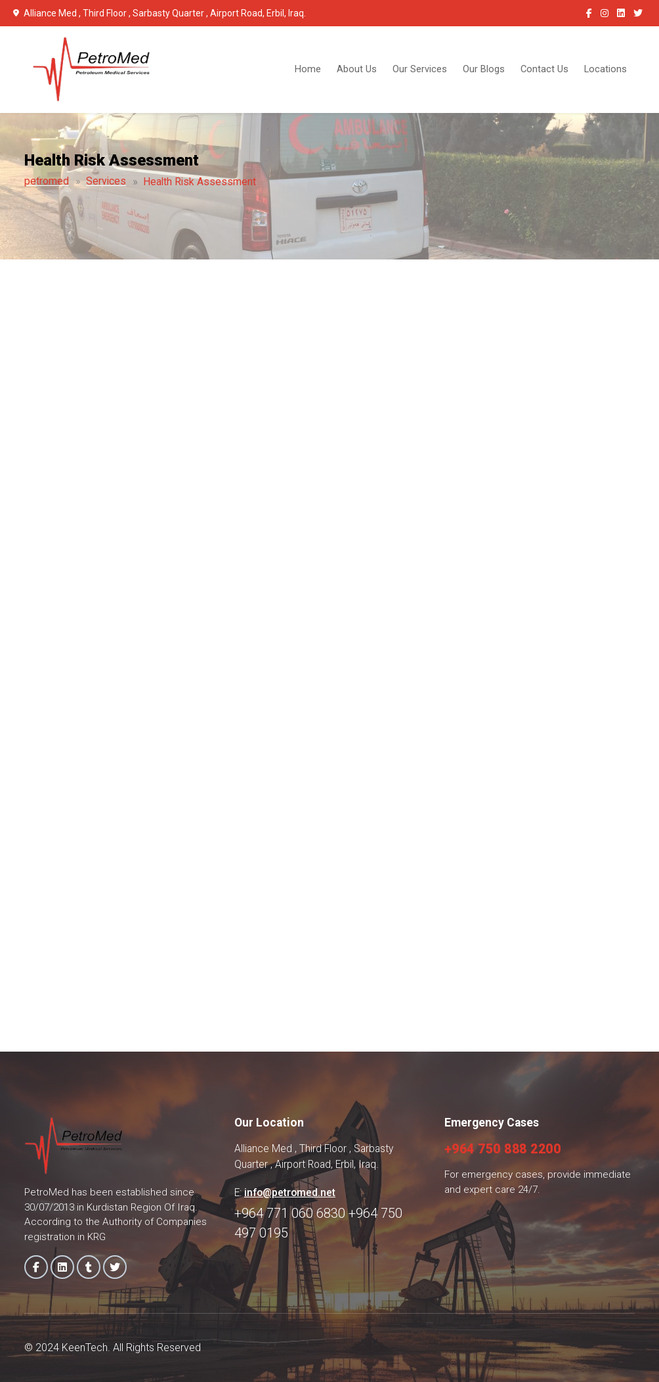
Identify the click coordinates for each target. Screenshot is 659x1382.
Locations (605, 69)
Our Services (420, 69)
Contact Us (544, 69)
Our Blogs (484, 69)
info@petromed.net (289, 1193)
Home (308, 69)
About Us (357, 69)
